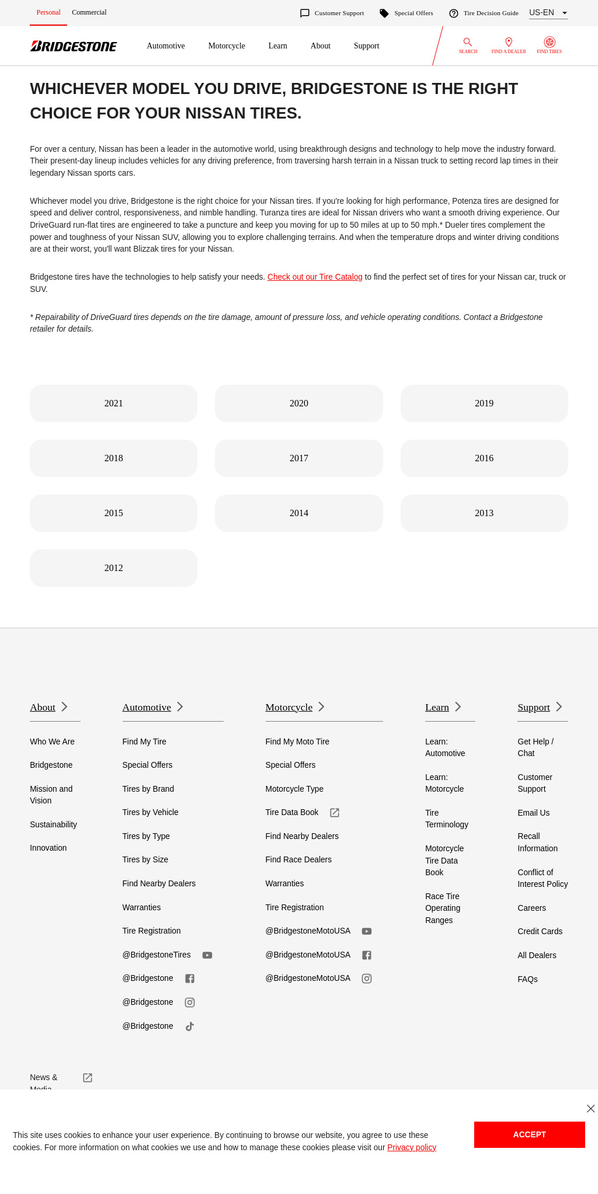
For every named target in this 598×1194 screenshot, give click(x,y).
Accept (529, 1134)
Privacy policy (411, 1147)
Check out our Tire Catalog (315, 277)
